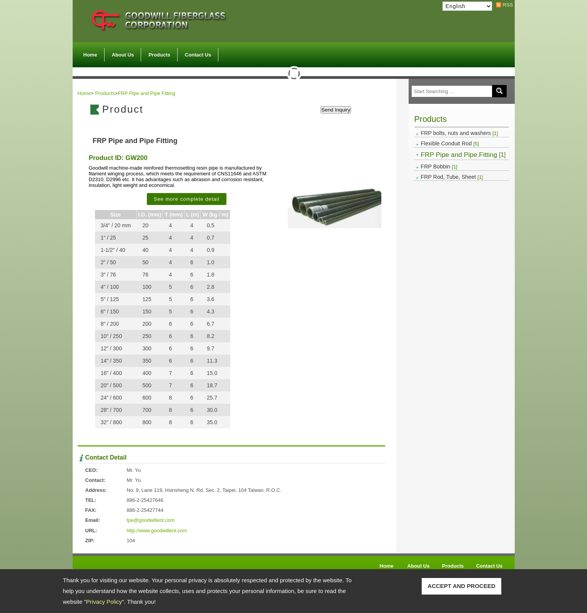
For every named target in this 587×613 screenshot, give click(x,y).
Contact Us (198, 55)
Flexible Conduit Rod (450, 143)
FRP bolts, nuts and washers (459, 133)
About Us (123, 53)
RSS (506, 5)
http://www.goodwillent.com (157, 530)
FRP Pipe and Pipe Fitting (463, 154)
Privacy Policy (104, 601)
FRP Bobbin (439, 166)
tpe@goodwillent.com (151, 520)
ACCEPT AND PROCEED (461, 586)
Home (90, 55)
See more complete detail (187, 199)
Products (159, 53)
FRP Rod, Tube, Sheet (452, 177)
